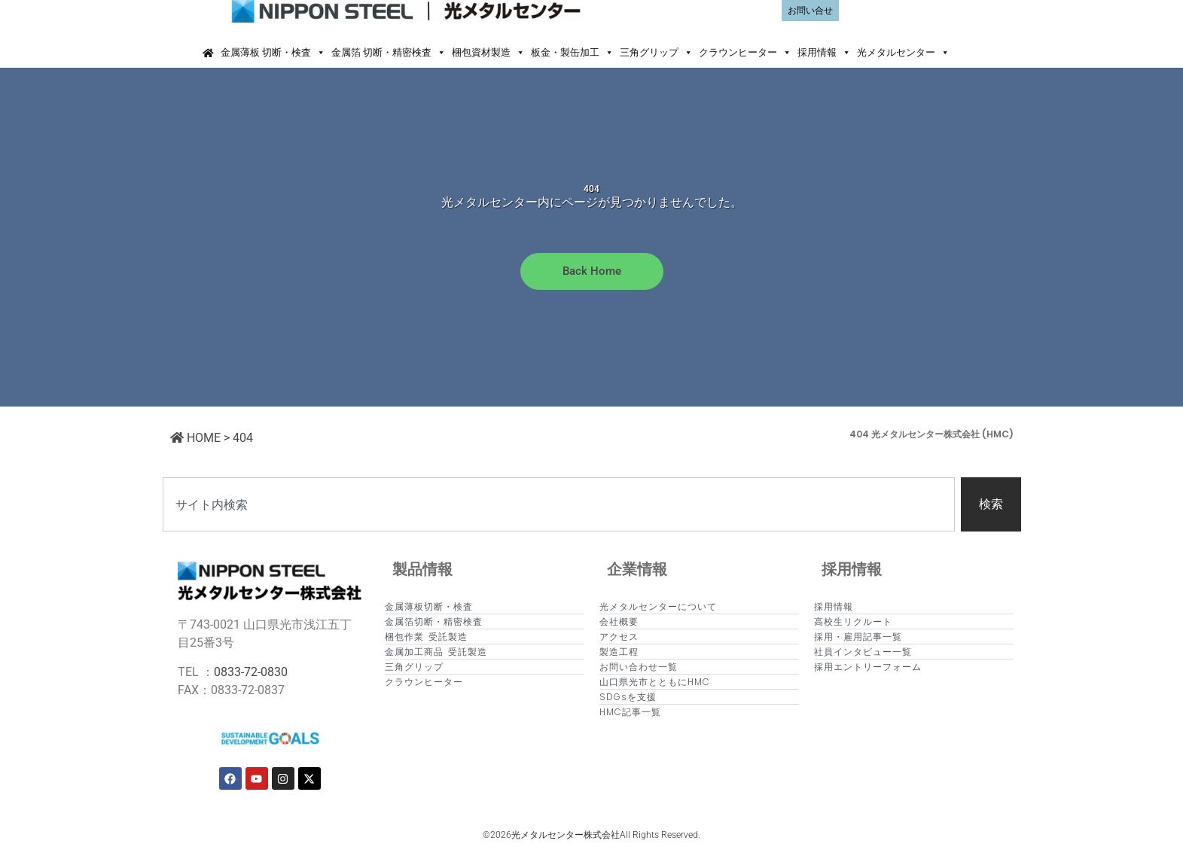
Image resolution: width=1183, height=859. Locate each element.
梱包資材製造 (488, 53)
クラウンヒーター (745, 53)
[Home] (208, 53)
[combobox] (559, 504)
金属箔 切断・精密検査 (388, 53)
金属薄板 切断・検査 (273, 53)
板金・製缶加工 (572, 53)
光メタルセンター (903, 53)
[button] (966, 52)
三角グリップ (656, 53)
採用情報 (824, 53)
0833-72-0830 (251, 672)
